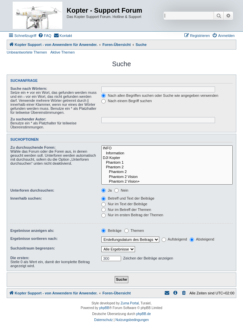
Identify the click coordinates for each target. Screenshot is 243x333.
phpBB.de (143, 314)
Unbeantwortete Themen (27, 52)
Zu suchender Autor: (28, 119)
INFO (167, 148)
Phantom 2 (167, 167)
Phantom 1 (167, 162)
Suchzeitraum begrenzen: (32, 248)
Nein (121, 190)
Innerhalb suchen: (26, 198)
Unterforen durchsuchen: (32, 190)
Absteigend (202, 239)
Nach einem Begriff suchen (126, 101)
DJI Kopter (167, 158)
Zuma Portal (130, 303)
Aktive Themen (62, 52)
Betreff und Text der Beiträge (127, 198)
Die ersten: (19, 258)
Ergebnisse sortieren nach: (34, 239)
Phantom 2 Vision (167, 177)
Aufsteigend (174, 239)
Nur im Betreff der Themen (126, 210)
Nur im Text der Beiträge (124, 204)
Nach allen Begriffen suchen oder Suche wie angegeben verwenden (159, 95)
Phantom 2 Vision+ (167, 181)
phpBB (104, 308)
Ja (106, 190)
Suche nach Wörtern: (28, 88)
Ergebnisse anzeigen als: (32, 231)
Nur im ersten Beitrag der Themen (132, 215)
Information (167, 153)
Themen (134, 231)
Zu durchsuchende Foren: (33, 147)
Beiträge (111, 231)
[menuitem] (44, 36)
